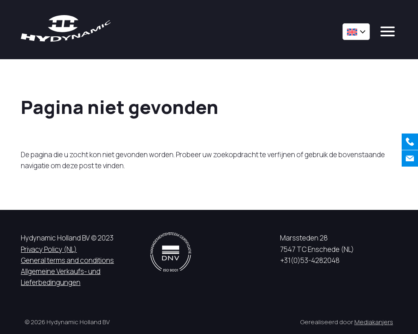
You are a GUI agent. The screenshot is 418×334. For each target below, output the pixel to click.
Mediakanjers (373, 322)
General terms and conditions (67, 260)
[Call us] (410, 142)
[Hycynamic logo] (66, 28)
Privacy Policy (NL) (49, 249)
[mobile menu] (387, 31)
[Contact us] (410, 158)
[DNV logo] (170, 251)
